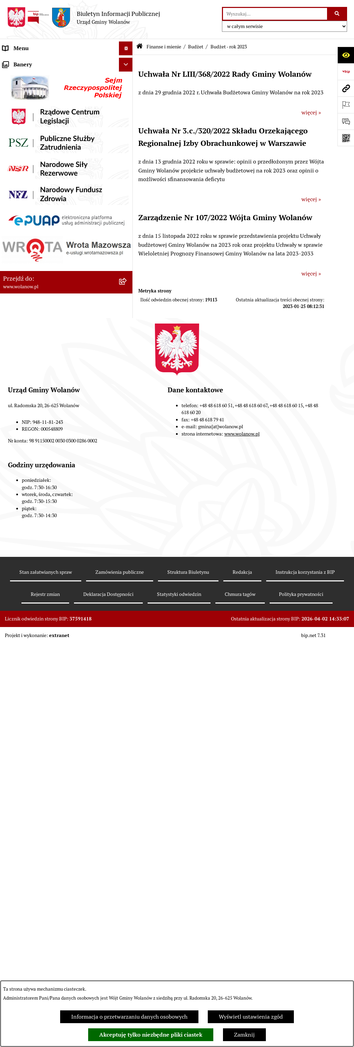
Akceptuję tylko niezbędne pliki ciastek (150, 1034)
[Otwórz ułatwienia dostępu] (345, 55)
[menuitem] (66, 191)
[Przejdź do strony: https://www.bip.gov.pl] (345, 71)
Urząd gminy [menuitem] (18, 117)
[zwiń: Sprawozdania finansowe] (127, 740)
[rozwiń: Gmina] (127, 76)
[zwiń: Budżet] (127, 191)
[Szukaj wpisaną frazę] (337, 14)
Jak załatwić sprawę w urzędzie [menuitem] (40, 131)
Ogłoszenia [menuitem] (16, 145)
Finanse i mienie (164, 47)
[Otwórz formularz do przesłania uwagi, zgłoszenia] (345, 121)
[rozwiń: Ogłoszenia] (127, 145)
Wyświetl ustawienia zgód (251, 1016)
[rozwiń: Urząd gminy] (127, 117)
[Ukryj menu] (126, 48)
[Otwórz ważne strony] (345, 104)
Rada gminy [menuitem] (17, 103)
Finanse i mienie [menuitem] (23, 172)
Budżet (195, 47)
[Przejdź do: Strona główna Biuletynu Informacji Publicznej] (139, 47)
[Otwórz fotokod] (345, 138)
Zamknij (244, 1034)
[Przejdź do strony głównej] (83, 17)
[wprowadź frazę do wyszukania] (275, 14)
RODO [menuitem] (10, 62)
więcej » (311, 112)
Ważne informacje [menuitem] (25, 89)
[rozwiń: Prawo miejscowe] (127, 159)
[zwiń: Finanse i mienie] (127, 173)
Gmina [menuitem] (11, 76)
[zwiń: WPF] (127, 465)
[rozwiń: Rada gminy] (127, 104)
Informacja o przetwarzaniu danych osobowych (129, 1016)
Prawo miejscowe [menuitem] (24, 158)
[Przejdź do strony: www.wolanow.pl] (345, 88)
